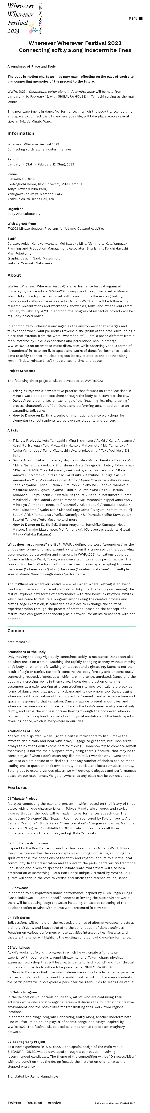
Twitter (14, 1102)
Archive (54, 1102)
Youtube (34, 1102)
